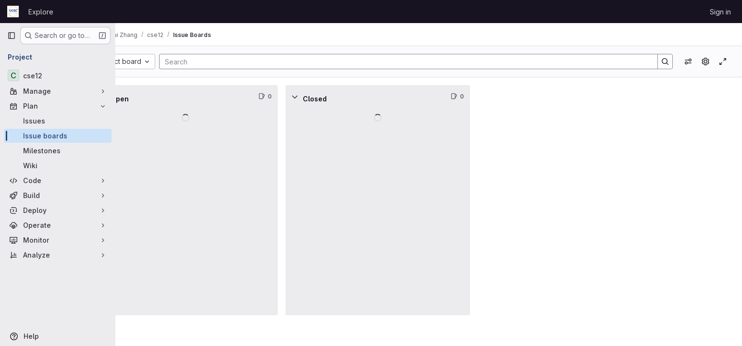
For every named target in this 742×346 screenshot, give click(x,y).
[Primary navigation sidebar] (11, 35)
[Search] (420, 61)
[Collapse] (136, 96)
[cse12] (57, 75)
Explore (40, 12)
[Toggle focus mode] (722, 61)
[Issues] (57, 121)
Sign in (720, 12)
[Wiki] (57, 166)
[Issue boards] (57, 136)
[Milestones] (57, 151)
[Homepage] (13, 11)
